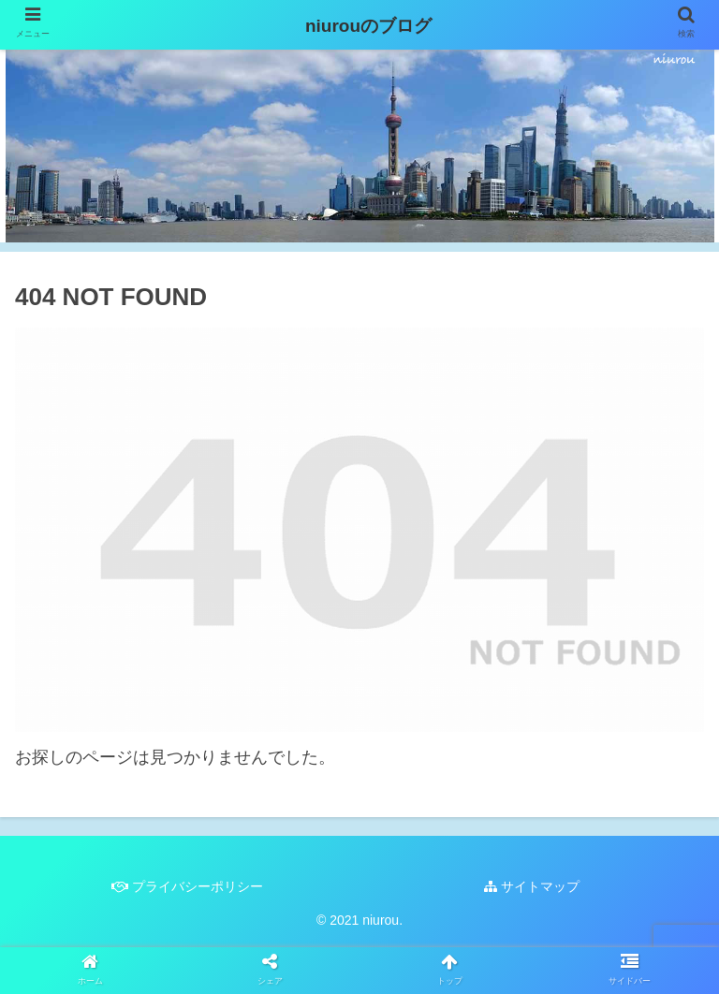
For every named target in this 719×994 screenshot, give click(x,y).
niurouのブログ (359, 26)
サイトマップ (532, 886)
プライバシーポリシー (187, 886)
